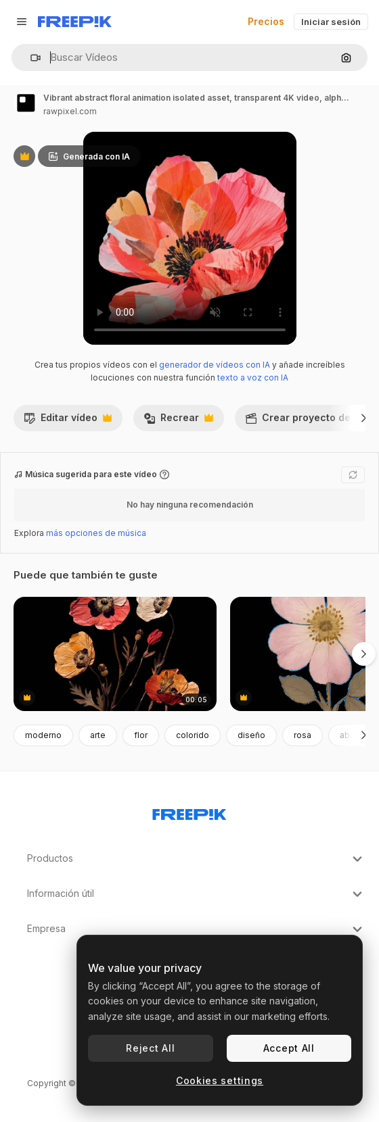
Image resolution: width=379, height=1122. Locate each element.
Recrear (178, 421)
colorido (192, 735)
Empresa (196, 929)
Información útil (196, 894)
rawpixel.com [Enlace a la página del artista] (70, 111)
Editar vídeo (68, 421)
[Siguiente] (364, 418)
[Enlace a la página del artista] (26, 103)
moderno (43, 735)
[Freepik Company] (189, 811)
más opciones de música (96, 533)
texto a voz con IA (252, 377)
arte (98, 735)
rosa (302, 735)
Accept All (289, 1048)
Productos (196, 859)
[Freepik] (75, 21)
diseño (251, 735)
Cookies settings (219, 1080)
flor (141, 735)
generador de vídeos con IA (214, 365)
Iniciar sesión (331, 21)
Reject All (150, 1048)
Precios (266, 21)
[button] (30, 58)
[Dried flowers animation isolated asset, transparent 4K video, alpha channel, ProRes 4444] (115, 654)
